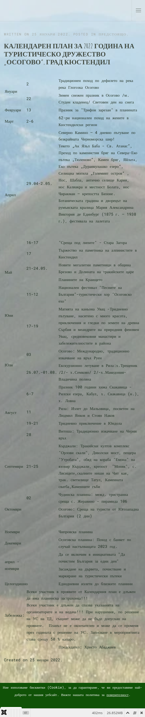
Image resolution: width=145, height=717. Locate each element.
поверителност (118, 694)
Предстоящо (113, 34)
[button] (138, 10)
